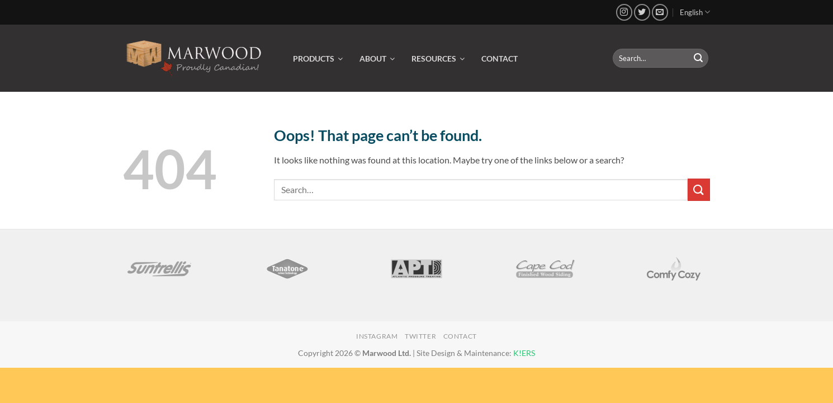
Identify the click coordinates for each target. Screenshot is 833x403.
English (695, 12)
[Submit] (698, 58)
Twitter (420, 336)
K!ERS (524, 353)
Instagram (377, 336)
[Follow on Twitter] (642, 12)
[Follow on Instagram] (624, 12)
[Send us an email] (660, 12)
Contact (460, 336)
